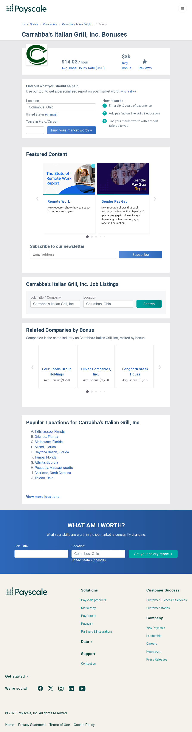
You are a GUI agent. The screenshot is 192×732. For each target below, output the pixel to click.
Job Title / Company (45, 297)
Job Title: (21, 546)
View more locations (42, 497)
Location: (33, 101)
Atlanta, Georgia (46, 462)
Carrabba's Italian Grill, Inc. (78, 24)
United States (30, 24)
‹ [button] (37, 198)
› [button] (154, 198)
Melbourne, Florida (49, 442)
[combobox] (61, 107)
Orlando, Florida (46, 437)
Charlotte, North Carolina (53, 473)
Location (89, 297)
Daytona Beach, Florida (52, 452)
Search (149, 304)
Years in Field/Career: (42, 121)
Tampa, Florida (45, 457)
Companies (50, 24)
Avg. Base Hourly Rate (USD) (83, 68)
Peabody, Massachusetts (54, 468)
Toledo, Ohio (44, 478)
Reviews (145, 68)
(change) (51, 114)
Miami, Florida (45, 447)
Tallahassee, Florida (50, 431)
